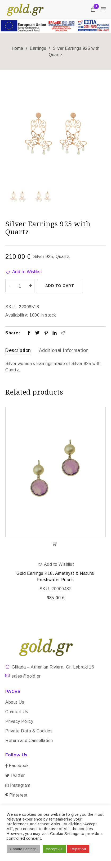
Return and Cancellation (29, 740)
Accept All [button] (54, 849)
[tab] (18, 351)
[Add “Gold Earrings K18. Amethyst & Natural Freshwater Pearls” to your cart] (55, 544)
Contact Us (16, 712)
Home (17, 48)
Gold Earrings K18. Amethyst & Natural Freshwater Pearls (55, 576)
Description (18, 350)
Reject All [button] (78, 849)
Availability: (16, 315)
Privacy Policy (19, 721)
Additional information (64, 350)
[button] (23, 272)
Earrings (38, 48)
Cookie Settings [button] (23, 849)
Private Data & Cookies (28, 731)
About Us (14, 702)
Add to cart (59, 286)
